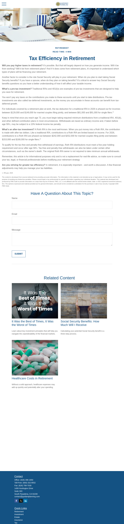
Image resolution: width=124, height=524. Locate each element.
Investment (19, 514)
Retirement (19, 511)
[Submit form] (19, 254)
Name (15, 198)
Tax (15, 523)
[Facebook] (16, 501)
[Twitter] (21, 501)
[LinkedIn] (25, 501)
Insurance (18, 520)
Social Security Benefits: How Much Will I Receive (80, 323)
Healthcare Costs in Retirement (32, 378)
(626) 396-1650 (26, 480)
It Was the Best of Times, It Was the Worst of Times (32, 323)
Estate (17, 517)
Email (14, 214)
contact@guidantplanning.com (27, 496)
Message (16, 230)
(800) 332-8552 (29, 483)
